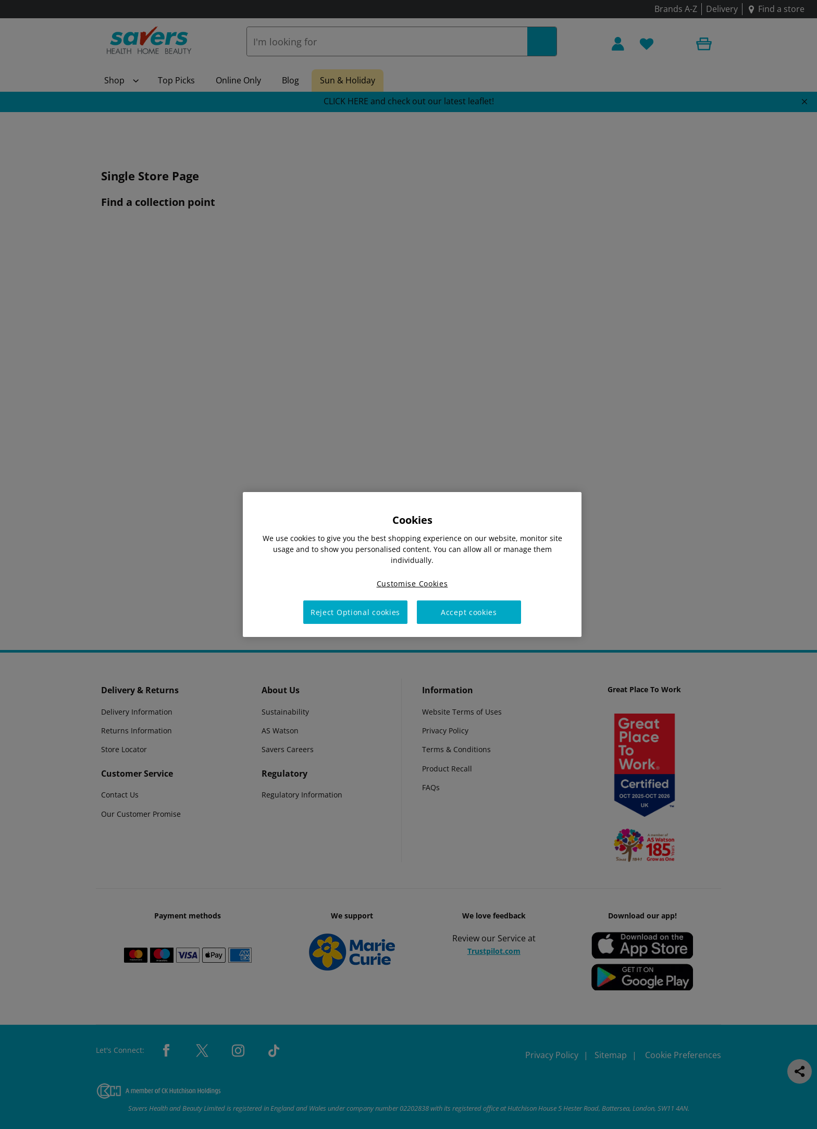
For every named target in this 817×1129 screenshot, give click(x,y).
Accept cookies (469, 612)
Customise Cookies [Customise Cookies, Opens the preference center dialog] (412, 583)
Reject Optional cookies (355, 612)
